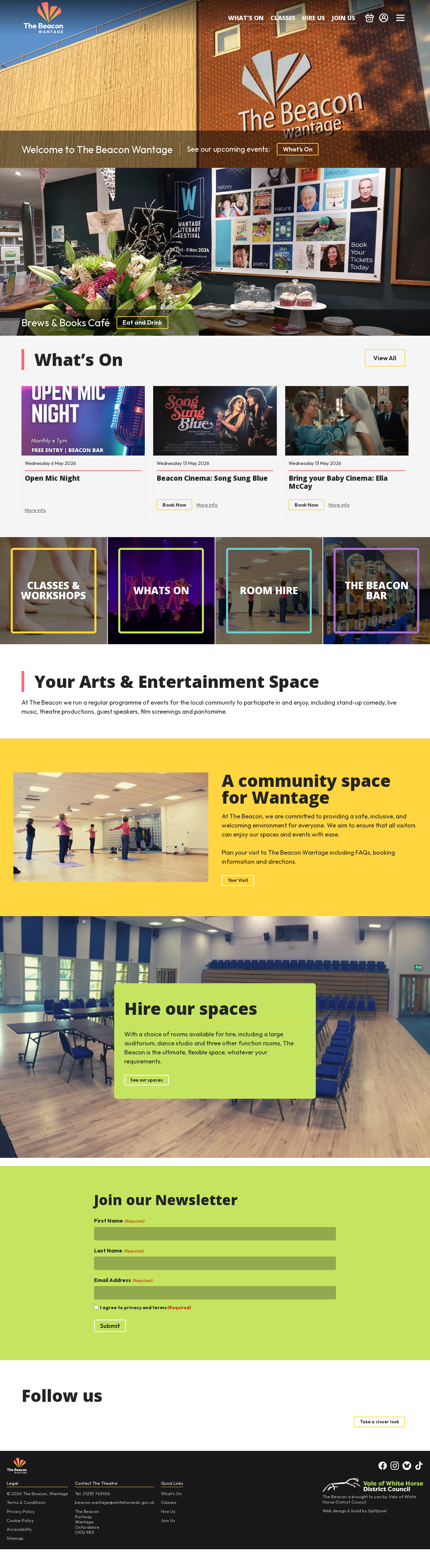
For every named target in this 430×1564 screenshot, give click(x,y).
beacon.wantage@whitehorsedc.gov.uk (114, 1517)
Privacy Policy (21, 1526)
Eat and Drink (142, 322)
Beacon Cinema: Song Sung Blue (212, 489)
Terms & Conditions (26, 1517)
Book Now (177, 513)
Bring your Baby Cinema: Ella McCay (339, 489)
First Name (119, 1234)
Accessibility (19, 1544)
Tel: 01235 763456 (92, 1508)
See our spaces (151, 1092)
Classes (282, 18)
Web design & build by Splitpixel (354, 1525)
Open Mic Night (65, 484)
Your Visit (241, 890)
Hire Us (313, 18)
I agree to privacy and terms (145, 1320)
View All (381, 359)
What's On (297, 149)
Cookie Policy (20, 1535)
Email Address (123, 1293)
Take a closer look (373, 1436)
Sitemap (15, 1553)
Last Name (119, 1263)
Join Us (343, 18)
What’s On (246, 18)
